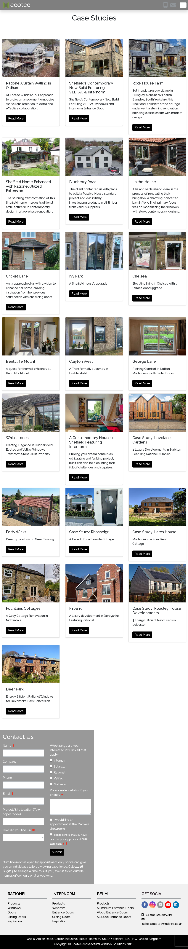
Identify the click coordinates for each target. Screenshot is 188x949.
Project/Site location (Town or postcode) (22, 812)
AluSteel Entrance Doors (114, 917)
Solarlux (57, 766)
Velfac (56, 778)
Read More (16, 118)
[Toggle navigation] (183, 5)
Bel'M (102, 894)
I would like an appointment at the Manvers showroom (69, 824)
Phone (7, 777)
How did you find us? (17, 830)
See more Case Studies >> (159, 544)
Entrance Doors (63, 912)
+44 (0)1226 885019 (157, 915)
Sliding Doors (17, 917)
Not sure (58, 784)
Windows (14, 908)
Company (9, 761)
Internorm (58, 760)
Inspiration (15, 921)
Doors (12, 912)
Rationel (57, 772)
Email (6, 793)
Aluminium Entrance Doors (115, 908)
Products (14, 903)
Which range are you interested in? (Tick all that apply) (68, 750)
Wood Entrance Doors (112, 912)
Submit (57, 852)
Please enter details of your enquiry (69, 793)
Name (7, 745)
